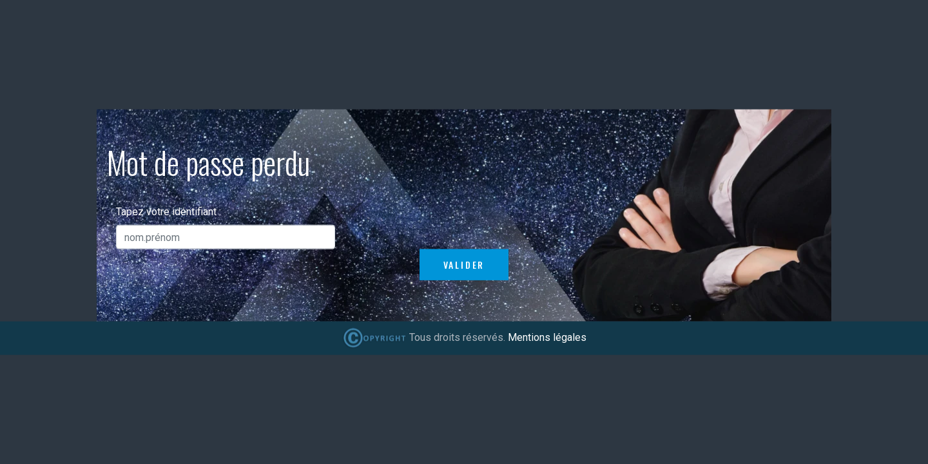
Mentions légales (547, 337)
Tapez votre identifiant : (168, 212)
